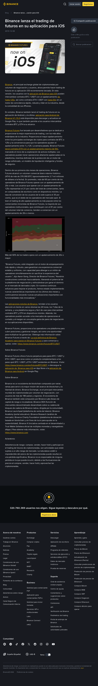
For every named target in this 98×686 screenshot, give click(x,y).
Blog (5, 585)
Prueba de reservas (58, 568)
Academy (30, 550)
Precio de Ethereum (82, 553)
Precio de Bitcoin (81, 549)
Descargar (55, 538)
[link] (7, 12)
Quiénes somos (9, 538)
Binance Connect (33, 620)
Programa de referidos (59, 550)
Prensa (6, 554)
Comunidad (7, 589)
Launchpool (31, 558)
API (52, 607)
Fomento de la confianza (12, 580)
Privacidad (7, 576)
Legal (5, 558)
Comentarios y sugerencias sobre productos (58, 596)
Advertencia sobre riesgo (13, 593)
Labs (28, 616)
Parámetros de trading (59, 615)
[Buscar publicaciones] (83, 44)
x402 (29, 624)
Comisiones (55, 603)
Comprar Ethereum (81, 602)
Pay (28, 546)
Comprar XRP (79, 594)
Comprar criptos (33, 542)
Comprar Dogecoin (81, 598)
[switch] (48, 654)
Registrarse (88, 4)
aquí (82, 668)
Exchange (31, 538)
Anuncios (6, 546)
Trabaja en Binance (10, 542)
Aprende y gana (80, 538)
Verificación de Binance (60, 611)
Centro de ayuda (57, 589)
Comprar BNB (79, 590)
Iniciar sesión (75, 4)
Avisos (5, 597)
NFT (28, 562)
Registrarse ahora (49, 515)
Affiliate (53, 546)
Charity (29, 574)
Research (30, 570)
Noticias (6, 550)
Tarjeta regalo (32, 554)
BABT (29, 566)
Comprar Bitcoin (80, 586)
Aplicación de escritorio (60, 542)
